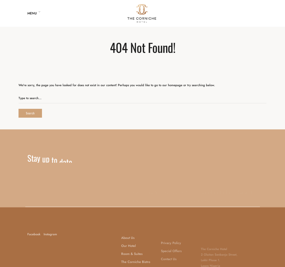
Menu (32, 13)
